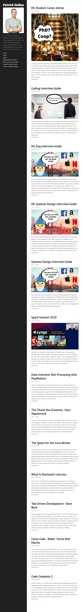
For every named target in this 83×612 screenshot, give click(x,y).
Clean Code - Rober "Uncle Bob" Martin (51, 541)
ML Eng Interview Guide (10, 62)
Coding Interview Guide (46, 88)
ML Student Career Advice (47, 8)
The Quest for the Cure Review (51, 443)
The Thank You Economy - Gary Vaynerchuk (50, 412)
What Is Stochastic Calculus (48, 474)
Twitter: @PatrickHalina (10, 66)
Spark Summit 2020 (44, 317)
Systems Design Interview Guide (51, 262)
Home (5, 53)
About (5, 57)
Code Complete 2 (42, 576)
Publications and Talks (10, 60)
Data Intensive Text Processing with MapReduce (54, 376)
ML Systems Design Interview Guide (54, 204)
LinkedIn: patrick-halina (10, 64)
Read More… (35, 79)
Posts (5, 55)
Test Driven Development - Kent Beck (51, 505)
